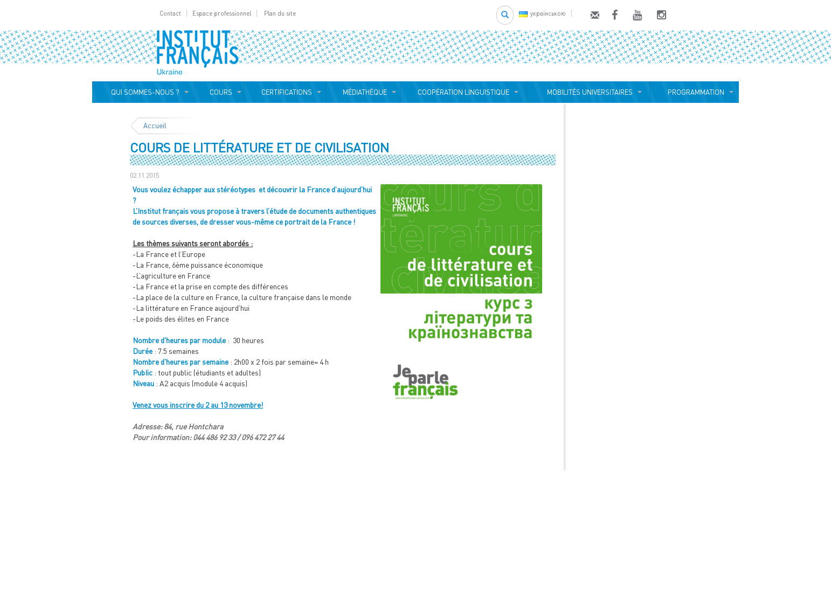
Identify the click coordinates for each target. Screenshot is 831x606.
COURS (219, 92)
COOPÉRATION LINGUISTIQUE (463, 92)
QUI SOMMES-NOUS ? (143, 92)
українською (542, 13)
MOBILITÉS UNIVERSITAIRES (588, 92)
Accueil (155, 125)
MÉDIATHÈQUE (363, 92)
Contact (170, 13)
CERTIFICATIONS (285, 92)
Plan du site (280, 13)
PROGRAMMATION (694, 92)
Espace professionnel (221, 13)
